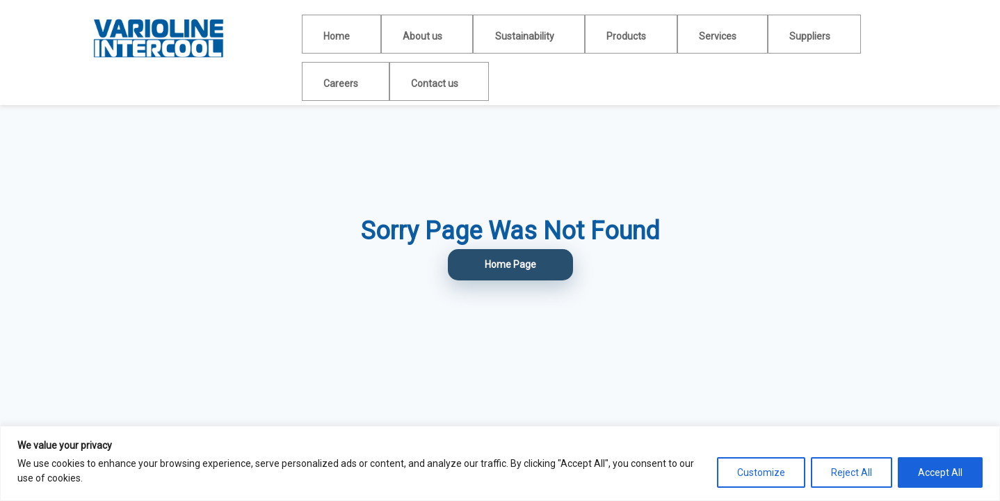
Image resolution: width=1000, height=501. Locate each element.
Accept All (940, 472)
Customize (761, 472)
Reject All (851, 472)
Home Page (510, 264)
